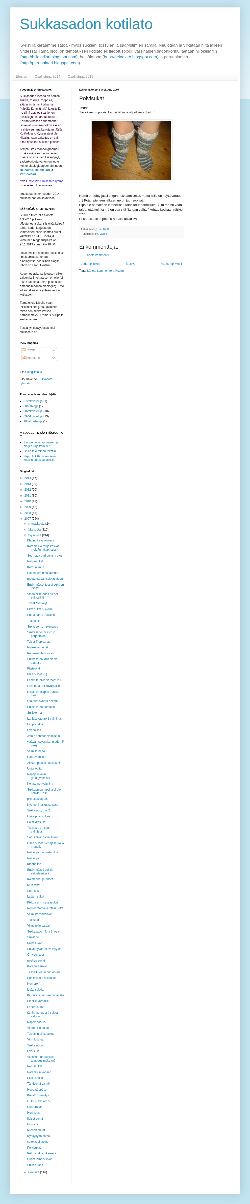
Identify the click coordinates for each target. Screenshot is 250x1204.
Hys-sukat (33, 1051)
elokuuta (34, 1172)
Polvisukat (34, 1147)
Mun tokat (33, 885)
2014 (28, 478)
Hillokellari (42, 170)
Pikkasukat (34, 943)
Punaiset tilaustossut (40, 653)
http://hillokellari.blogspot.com (49, 57)
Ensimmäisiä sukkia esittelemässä (40, 871)
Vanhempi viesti (171, 264)
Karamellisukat (37, 966)
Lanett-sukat (35, 1007)
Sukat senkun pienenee (42, 626)
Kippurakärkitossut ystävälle (45, 995)
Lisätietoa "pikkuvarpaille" (44, 686)
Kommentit (32, 358)
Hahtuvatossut (36, 757)
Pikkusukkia (35, 1078)
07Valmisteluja (33, 401)
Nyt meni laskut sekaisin (43, 804)
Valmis (104, 233)
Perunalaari (28, 174)
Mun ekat (33, 1124)
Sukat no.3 (34, 937)
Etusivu (21, 76)
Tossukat (33, 920)
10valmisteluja (33, 421)
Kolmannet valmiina (40, 783)
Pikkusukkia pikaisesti (41, 1153)
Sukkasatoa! (35, 1045)
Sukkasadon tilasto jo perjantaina (41, 634)
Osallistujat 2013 (80, 76)
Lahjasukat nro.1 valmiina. (44, 718)
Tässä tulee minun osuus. (44, 972)
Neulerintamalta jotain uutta (45, 908)
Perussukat (34, 1066)
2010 (28, 501)
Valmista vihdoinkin (39, 914)
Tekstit (29, 350)
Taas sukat (34, 621)
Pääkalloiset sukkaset (41, 978)
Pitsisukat (33, 668)
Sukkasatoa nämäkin (41, 707)
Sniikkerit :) (34, 712)
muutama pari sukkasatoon (45, 578)
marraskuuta (36, 523)
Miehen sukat (36, 1130)
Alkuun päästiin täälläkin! (43, 763)
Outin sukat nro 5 (38, 1101)
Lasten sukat (35, 896)
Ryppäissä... (35, 730)
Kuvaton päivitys (38, 1095)
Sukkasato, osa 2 (38, 810)
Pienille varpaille (38, 1001)
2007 (28, 518)
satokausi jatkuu (38, 1141)
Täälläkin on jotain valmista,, (39, 829)
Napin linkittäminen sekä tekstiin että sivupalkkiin (40, 458)
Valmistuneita (36, 751)
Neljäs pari (34, 858)
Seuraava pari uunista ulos (44, 555)
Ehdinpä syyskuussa (40, 540)
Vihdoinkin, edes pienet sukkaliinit (42, 595)
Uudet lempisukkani (40, 1159)
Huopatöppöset (37, 1089)
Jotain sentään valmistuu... (44, 736)
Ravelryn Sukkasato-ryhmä (45, 181)
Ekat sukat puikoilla (40, 609)
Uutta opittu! (35, 768)
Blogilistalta (34, 372)
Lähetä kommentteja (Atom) (105, 270)
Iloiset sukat (35, 1118)
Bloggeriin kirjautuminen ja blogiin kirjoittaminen (41, 444)
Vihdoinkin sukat (38, 1028)
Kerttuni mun (35, 567)
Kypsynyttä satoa (38, 1136)
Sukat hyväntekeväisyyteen (45, 949)
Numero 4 (33, 983)
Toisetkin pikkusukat (40, 1034)
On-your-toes (36, 954)
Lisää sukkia (35, 989)
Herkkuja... (34, 1112)
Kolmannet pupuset (40, 879)
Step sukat (34, 891)
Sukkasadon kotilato (86, 24)
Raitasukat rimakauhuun (43, 573)
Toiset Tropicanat (38, 641)
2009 (28, 507)
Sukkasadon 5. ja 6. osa (43, 931)
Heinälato (26, 170)
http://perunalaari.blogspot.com (50, 63)
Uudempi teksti (90, 264)
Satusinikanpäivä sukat (42, 837)
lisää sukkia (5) (37, 674)
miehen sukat (36, 960)
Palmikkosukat (36, 822)
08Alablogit (31, 406)
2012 (28, 489)
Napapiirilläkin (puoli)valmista (38, 775)
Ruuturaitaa (35, 1107)
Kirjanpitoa (34, 864)
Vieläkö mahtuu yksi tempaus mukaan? (41, 1058)
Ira (96, 233)
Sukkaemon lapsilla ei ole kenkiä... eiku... (44, 791)
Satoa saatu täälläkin (41, 615)
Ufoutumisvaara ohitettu (43, 701)
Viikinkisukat (35, 1039)
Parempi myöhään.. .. (41, 1072)
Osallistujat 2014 (47, 76)
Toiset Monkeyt (37, 603)
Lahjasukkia (35, 724)
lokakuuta (35, 529)
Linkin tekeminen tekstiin (40, 451)
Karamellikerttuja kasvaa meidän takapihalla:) (43, 547)
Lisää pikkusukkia (38, 816)
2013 (28, 484)
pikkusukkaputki (37, 799)
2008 (28, 513)
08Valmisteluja (33, 411)
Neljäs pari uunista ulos (42, 852)
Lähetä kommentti (97, 255)
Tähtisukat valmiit (38, 1083)
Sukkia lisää (35, 1165)
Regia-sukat (35, 561)
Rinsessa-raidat (37, 647)
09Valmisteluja (33, 416)
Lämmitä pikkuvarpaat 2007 (45, 680)
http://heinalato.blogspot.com (130, 57)
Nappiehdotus (36, 1022)
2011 (28, 495)
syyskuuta (35, 535)
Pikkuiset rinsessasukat (42, 902)
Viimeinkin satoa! (38, 925)
